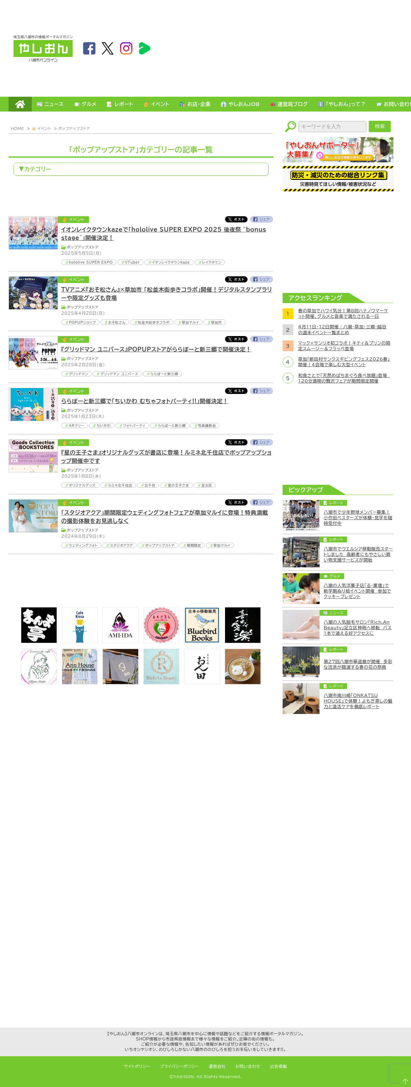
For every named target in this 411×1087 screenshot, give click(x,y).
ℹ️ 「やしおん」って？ (342, 104)
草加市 (216, 322)
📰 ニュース (50, 104)
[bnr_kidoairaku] (242, 641)
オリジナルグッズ (82, 485)
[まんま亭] (39, 641)
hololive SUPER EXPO (91, 262)
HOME (20, 104)
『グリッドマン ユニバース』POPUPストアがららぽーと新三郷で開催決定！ (156, 349)
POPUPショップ (82, 322)
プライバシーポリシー (179, 1067)
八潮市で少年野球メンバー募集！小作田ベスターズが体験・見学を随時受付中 (358, 517)
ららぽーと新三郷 (164, 373)
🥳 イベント (156, 104)
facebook (89, 48)
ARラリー (76, 425)
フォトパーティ (134, 425)
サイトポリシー (137, 1067)
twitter (108, 48)
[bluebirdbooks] (202, 641)
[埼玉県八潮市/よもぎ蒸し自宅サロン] (161, 641)
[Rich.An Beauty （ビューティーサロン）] (161, 682)
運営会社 (217, 1067)
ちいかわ (104, 425)
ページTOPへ (403, 1079)
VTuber (132, 262)
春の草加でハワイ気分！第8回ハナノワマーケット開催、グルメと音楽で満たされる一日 (343, 313)
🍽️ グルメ (85, 104)
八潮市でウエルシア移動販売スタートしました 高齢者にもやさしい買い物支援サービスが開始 (358, 554)
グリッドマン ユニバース (119, 373)
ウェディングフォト (83, 545)
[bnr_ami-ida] (120, 641)
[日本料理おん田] (202, 682)
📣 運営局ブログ (288, 104)
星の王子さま (178, 485)
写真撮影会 (207, 425)
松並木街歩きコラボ (153, 322)
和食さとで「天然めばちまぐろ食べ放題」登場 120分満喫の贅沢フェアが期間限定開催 (344, 378)
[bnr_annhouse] (80, 682)
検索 (380, 126)
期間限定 (194, 545)
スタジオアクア (121, 545)
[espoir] (242, 682)
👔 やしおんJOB (240, 104)
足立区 (206, 485)
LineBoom (145, 48)
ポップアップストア (74, 128)
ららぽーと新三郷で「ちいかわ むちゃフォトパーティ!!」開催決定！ (144, 401)
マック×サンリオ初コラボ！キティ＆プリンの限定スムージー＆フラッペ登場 (344, 346)
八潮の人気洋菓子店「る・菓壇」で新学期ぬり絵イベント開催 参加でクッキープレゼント (357, 591)
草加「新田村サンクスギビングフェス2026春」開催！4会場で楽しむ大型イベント (344, 362)
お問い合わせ (248, 1067)
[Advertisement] (325, 48)
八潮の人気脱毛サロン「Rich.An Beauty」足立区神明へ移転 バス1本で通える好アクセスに (358, 627)
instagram (126, 48)
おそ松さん (117, 322)
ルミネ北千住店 (120, 485)
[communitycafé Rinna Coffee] (39, 682)
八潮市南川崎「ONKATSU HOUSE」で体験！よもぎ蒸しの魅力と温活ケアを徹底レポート (358, 701)
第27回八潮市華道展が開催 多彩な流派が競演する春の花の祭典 (358, 664)
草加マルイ (190, 322)
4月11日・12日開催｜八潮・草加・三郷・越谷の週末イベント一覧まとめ (342, 330)
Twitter (236, 219)
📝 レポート (120, 104)
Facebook (261, 219)
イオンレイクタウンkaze (171, 262)
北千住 (150, 485)
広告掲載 (278, 1067)
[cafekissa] (80, 641)
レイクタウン (211, 262)
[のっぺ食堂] (120, 682)
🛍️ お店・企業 (195, 104)
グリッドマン (78, 373)
